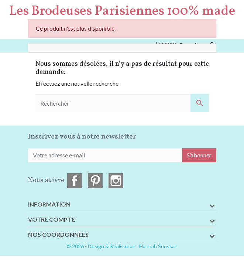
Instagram (116, 180)
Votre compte (51, 219)
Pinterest (95, 180)
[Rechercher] (122, 103)
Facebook (74, 180)
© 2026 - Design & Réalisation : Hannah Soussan (122, 246)
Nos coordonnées (58, 234)
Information (49, 204)
